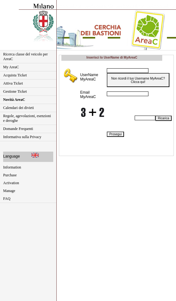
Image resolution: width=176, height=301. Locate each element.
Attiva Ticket (13, 83)
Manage (9, 191)
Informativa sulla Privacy (22, 137)
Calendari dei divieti (18, 108)
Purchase (10, 175)
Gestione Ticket (15, 91)
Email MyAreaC (88, 94)
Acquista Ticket (15, 75)
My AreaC (11, 67)
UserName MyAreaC (89, 77)
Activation (11, 183)
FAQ (6, 198)
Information (12, 167)
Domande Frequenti (18, 129)
